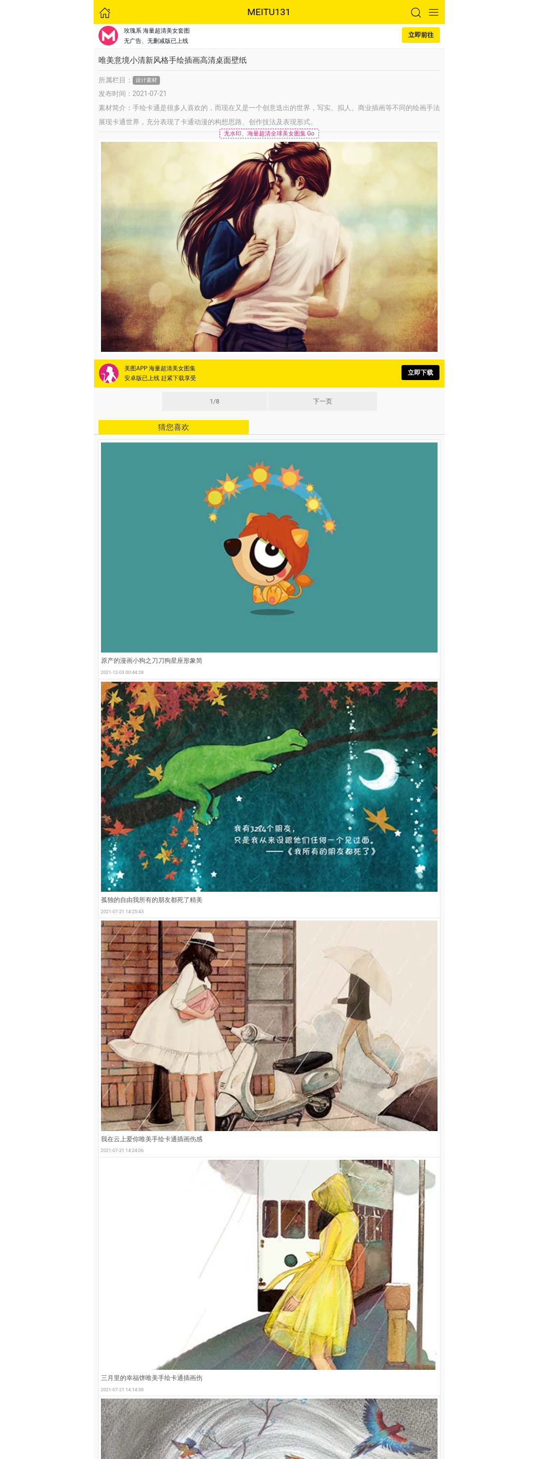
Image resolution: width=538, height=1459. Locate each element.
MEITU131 (269, 12)
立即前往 (421, 34)
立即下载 (420, 372)
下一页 (322, 401)
